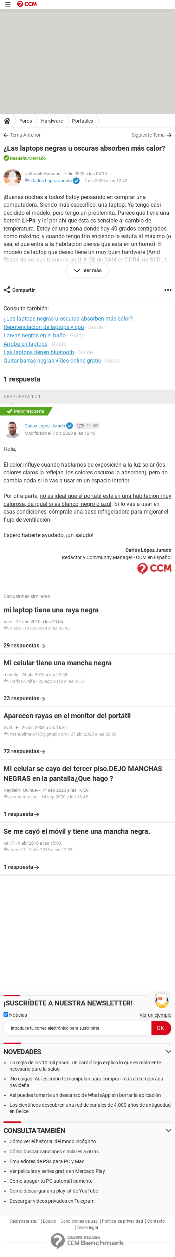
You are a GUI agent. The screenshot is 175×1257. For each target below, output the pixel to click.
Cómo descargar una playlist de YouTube (53, 1191)
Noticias (15, 1015)
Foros (25, 121)
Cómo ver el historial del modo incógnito (52, 1141)
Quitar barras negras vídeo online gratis (52, 360)
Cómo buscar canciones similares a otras (54, 1151)
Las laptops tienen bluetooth (39, 352)
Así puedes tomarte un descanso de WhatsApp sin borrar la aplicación (85, 1095)
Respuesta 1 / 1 (22, 396)
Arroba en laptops (25, 344)
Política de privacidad (122, 1221)
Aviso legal (87, 1227)
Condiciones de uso (79, 1221)
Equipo (49, 1221)
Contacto (156, 1221)
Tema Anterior (25, 135)
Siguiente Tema (148, 135)
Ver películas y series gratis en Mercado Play (57, 1171)
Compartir (23, 290)
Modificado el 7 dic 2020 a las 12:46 (60, 433)
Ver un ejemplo (155, 1015)
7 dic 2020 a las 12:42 (105, 180)
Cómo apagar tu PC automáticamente (50, 1181)
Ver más (92, 270)
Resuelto (18, 158)
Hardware (52, 121)
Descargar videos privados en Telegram (52, 1201)
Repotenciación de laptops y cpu (44, 327)
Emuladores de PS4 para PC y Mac (46, 1161)
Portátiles (82, 121)
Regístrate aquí (24, 1221)
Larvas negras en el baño (35, 335)
